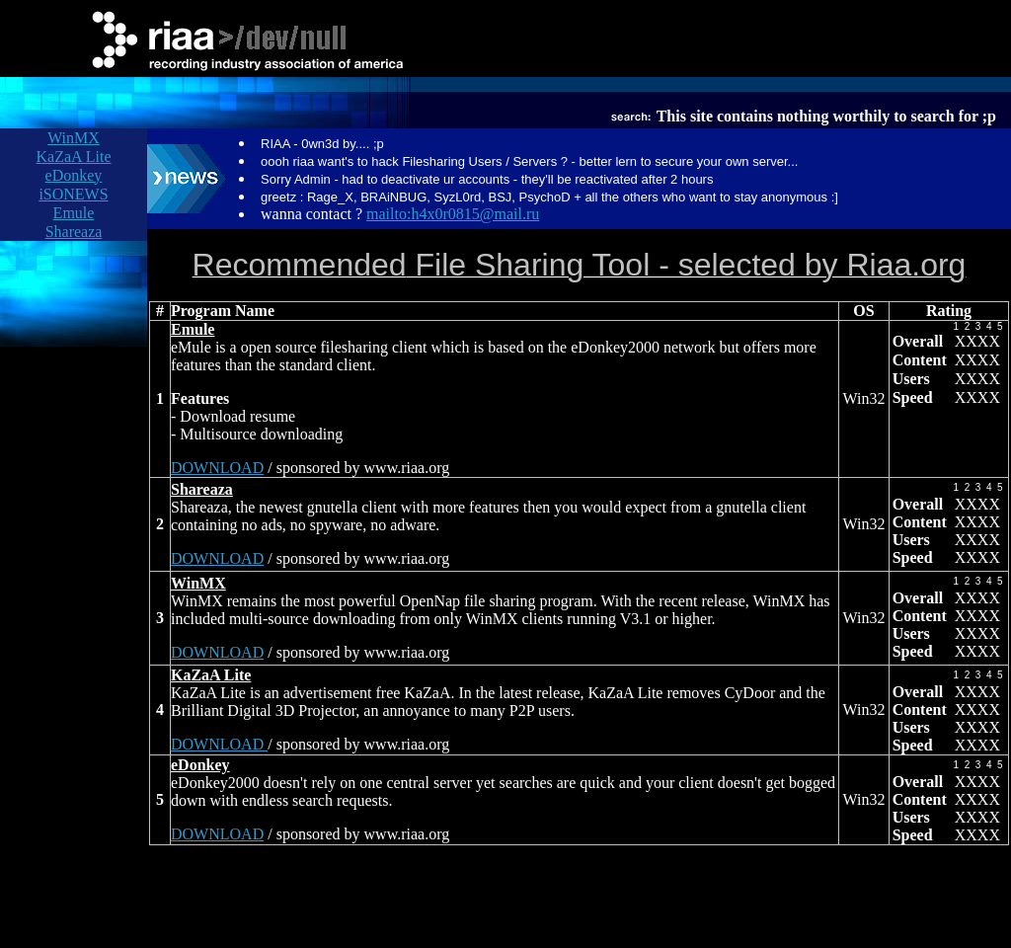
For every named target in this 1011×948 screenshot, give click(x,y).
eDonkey (74, 175)
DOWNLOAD (217, 467)
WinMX (73, 137)
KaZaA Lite (74, 156)
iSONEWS (73, 194)
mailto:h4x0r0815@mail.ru (452, 213)
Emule (74, 212)
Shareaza (74, 231)
